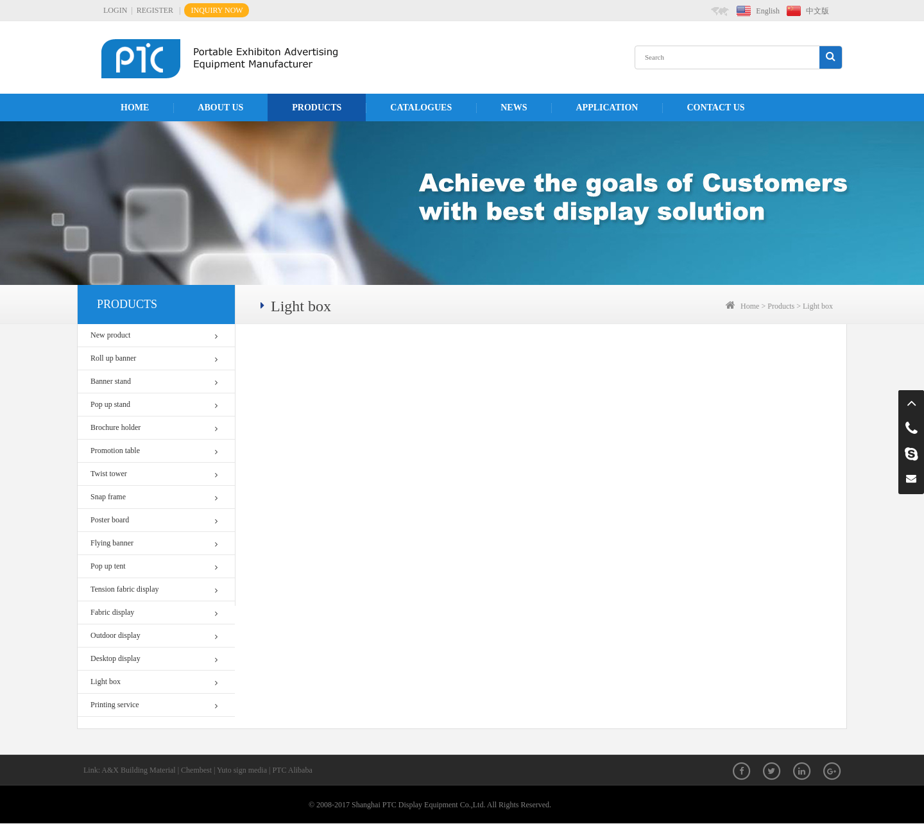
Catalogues (421, 107)
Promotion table (154, 451)
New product (154, 335)
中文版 (817, 10)
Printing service (154, 705)
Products (316, 107)
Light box (154, 682)
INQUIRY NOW (216, 10)
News (514, 107)
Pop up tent (154, 566)
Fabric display (154, 612)
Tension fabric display (154, 589)
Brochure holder (154, 428)
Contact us (715, 107)
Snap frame (154, 497)
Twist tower (154, 474)
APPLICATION (607, 107)
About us (220, 107)
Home (135, 107)
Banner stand (154, 381)
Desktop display (154, 659)
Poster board (154, 520)
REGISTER (155, 10)
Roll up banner (154, 358)
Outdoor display (154, 635)
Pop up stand (154, 404)
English (768, 10)
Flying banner (154, 543)
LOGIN (115, 10)
